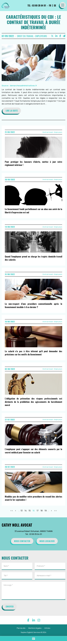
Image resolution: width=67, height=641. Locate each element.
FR (50, 5)
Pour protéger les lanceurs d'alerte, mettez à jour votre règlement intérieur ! (33, 163)
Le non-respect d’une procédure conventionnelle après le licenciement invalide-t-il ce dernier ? (33, 305)
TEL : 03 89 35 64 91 (36, 5)
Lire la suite (12, 110)
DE (55, 5)
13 (22, 510)
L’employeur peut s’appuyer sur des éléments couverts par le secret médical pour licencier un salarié (33, 451)
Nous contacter (22, 541)
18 (41, 510)
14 (26, 510)
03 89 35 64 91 (35, 534)
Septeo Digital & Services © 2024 (33, 632)
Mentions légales (35, 628)
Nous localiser (47, 541)
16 (34, 510)
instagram (38, 620)
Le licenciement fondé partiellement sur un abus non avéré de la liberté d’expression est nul (33, 210)
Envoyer (10, 606)
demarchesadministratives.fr (23, 85)
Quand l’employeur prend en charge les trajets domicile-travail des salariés (33, 258)
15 (30, 510)
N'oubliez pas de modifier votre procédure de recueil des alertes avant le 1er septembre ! (33, 498)
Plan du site (21, 628)
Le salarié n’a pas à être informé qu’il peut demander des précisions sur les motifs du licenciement (33, 353)
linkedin (33, 620)
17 (37, 510)
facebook (28, 620)
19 (45, 510)
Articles (47, 628)
